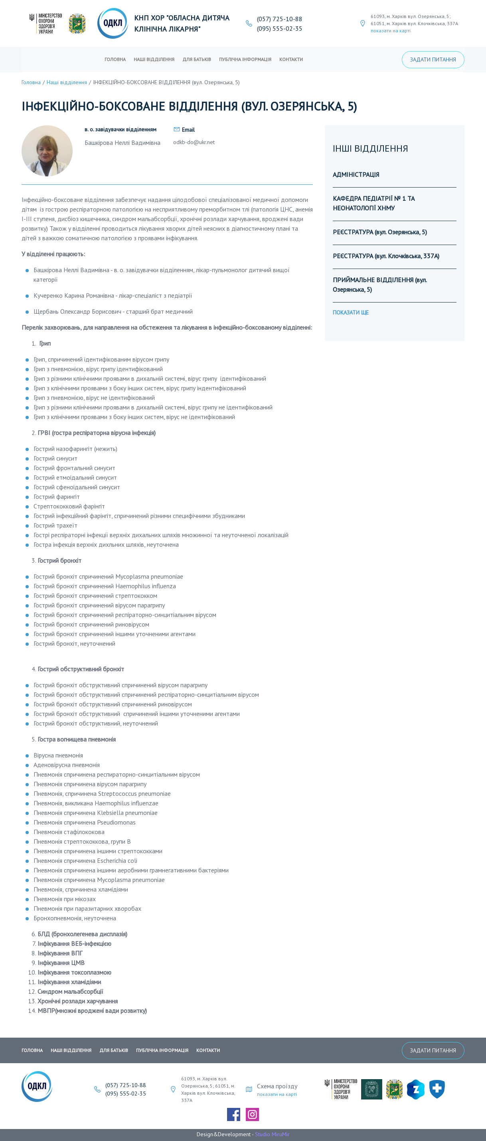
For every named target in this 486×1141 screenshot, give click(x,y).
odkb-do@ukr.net (194, 142)
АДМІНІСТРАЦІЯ (356, 174)
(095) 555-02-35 (279, 28)
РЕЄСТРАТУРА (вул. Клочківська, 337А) (386, 256)
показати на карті (391, 31)
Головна (115, 59)
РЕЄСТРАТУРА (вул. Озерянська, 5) (380, 232)
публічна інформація (245, 59)
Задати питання (433, 59)
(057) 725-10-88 (279, 19)
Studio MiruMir (272, 1134)
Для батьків (196, 59)
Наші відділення (154, 59)
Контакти (291, 59)
